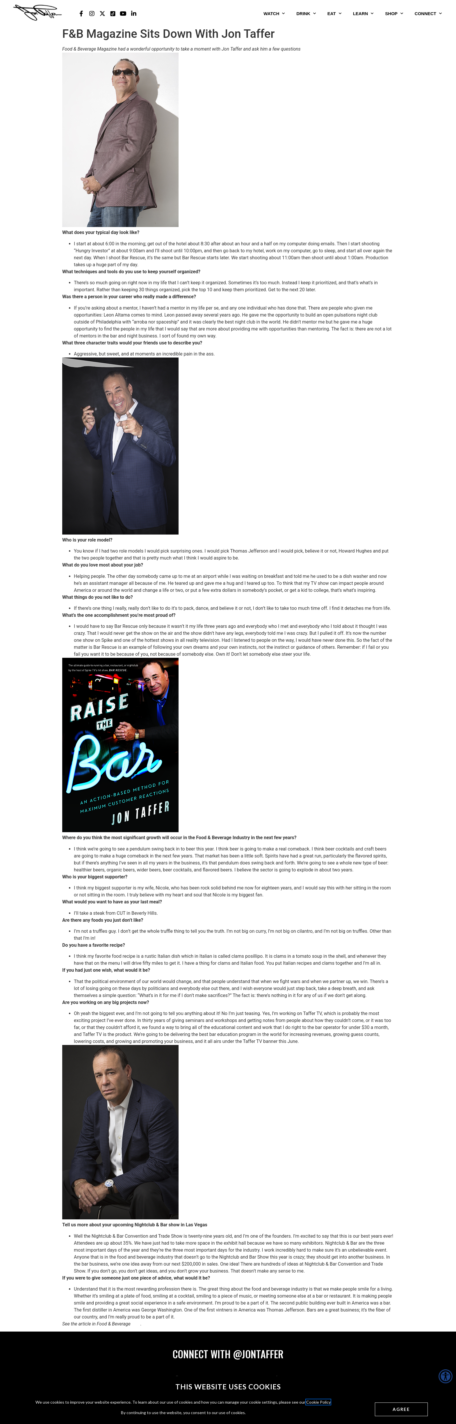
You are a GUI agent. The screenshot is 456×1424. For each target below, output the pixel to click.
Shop (394, 13)
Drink (306, 13)
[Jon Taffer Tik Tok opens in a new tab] (113, 13)
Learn (363, 13)
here (136, 1324)
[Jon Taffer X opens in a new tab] (102, 13)
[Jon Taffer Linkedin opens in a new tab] (134, 13)
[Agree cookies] (401, 1409)
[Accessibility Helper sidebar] (446, 1376)
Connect (428, 13)
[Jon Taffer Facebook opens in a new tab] (81, 13)
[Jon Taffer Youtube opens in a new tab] (123, 13)
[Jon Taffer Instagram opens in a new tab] (92, 13)
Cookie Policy (318, 1402)
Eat (334, 13)
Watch (274, 13)
